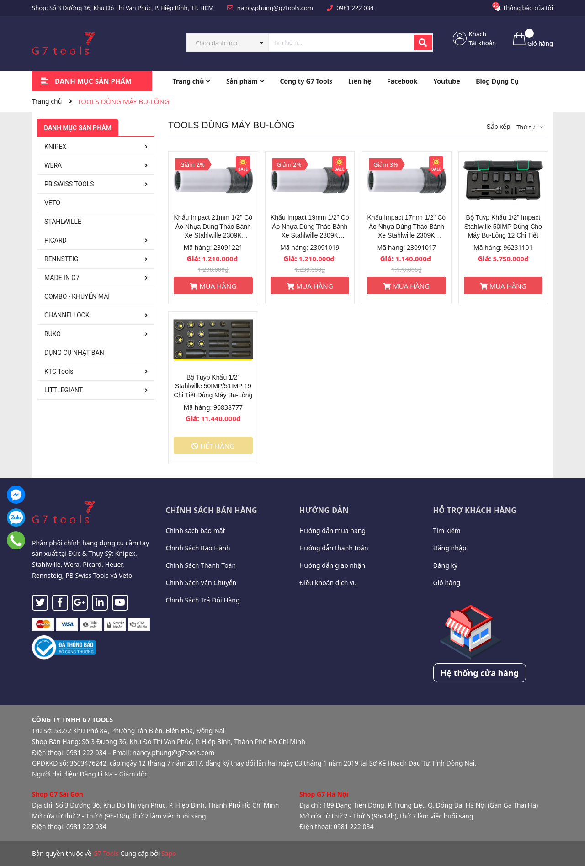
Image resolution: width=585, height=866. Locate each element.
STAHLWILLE (62, 221)
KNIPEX (55, 146)
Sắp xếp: (499, 126)
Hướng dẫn (324, 510)
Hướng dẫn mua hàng (332, 530)
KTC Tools (59, 371)
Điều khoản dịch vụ (328, 582)
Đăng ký (445, 565)
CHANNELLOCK (66, 315)
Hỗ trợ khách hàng (475, 510)
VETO (52, 202)
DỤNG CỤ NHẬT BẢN (74, 352)
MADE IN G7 (62, 277)
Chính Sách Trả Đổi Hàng (203, 600)
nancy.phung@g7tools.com (275, 8)
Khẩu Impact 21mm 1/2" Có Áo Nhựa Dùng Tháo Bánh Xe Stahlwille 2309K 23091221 (213, 227)
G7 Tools (106, 853)
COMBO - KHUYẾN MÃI (77, 296)
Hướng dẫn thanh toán (333, 548)
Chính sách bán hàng (212, 510)
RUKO (52, 334)
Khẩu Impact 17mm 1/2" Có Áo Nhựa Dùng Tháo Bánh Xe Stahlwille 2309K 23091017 (406, 227)
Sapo (168, 853)
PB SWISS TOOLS (69, 184)
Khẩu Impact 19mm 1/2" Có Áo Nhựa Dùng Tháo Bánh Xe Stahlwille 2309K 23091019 (310, 227)
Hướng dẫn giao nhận (332, 565)
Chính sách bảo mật (195, 530)
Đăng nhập (450, 548)
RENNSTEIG (61, 259)
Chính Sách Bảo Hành (198, 548)
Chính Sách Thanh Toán (201, 565)
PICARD (55, 240)
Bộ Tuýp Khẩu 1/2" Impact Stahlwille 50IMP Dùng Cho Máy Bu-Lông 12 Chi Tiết (503, 226)
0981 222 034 (354, 8)
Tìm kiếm (447, 530)
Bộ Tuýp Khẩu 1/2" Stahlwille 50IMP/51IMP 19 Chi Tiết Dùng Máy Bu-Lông (213, 386)
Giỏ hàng (447, 582)
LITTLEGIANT (63, 390)
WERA (53, 165)
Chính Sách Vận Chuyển (201, 582)
